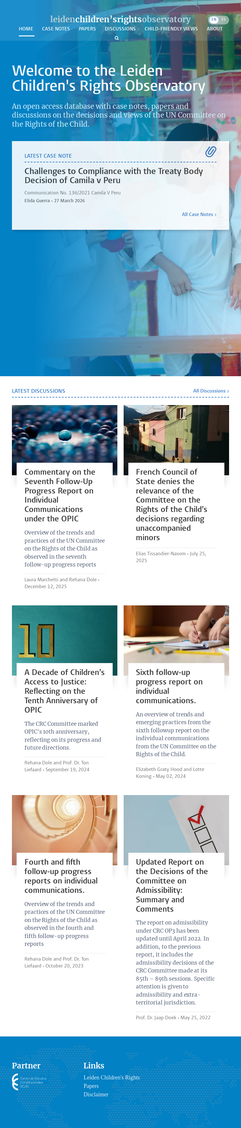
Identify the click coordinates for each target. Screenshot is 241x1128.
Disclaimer (95, 1094)
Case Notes (56, 29)
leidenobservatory (120, 19)
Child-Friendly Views (172, 29)
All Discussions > (211, 391)
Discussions (121, 29)
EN (214, 20)
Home (27, 29)
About (214, 29)
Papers (88, 29)
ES (224, 20)
